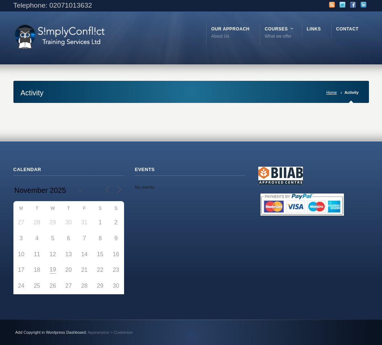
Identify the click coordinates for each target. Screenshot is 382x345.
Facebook (353, 5)
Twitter (342, 5)
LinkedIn (363, 5)
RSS (332, 5)
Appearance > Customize (110, 332)
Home (331, 92)
